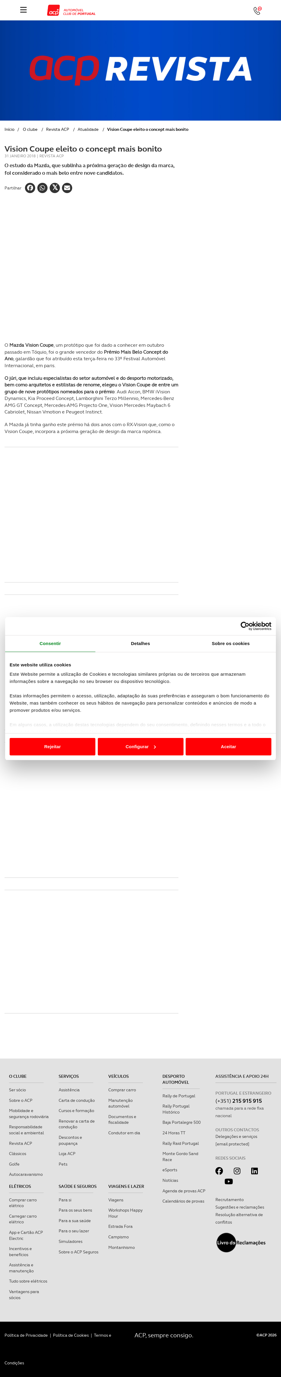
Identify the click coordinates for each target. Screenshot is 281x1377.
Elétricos (20, 1186)
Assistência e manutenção (21, 1268)
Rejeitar (52, 746)
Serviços (69, 1076)
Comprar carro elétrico (23, 1203)
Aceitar (228, 746)
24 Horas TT (173, 1133)
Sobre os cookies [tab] (231, 643)
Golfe (14, 1164)
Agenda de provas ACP (183, 1191)
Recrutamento (229, 1199)
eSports (169, 1170)
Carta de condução (77, 1100)
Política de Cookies (71, 1335)
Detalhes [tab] (140, 643)
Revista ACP (57, 129)
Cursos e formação (76, 1110)
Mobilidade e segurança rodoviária (29, 1113)
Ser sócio (17, 1090)
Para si (65, 1200)
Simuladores (70, 1241)
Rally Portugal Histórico (176, 1109)
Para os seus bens (75, 1210)
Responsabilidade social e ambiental (26, 1130)
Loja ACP (67, 1153)
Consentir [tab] (50, 643)
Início (9, 129)
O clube (30, 129)
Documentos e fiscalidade (122, 1119)
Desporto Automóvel (175, 1079)
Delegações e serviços (236, 1136)
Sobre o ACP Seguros (78, 1252)
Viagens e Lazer (126, 1186)
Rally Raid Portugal (180, 1143)
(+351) (238, 1100)
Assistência (69, 1090)
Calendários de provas (183, 1201)
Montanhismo (121, 1247)
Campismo (118, 1237)
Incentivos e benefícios (20, 1251)
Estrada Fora (120, 1226)
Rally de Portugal (178, 1096)
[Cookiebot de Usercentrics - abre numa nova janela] (245, 626)
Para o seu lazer (74, 1231)
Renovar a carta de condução (77, 1124)
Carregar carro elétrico (23, 1219)
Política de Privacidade (26, 1335)
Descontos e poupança (70, 1140)
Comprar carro (122, 1090)
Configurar (140, 746)
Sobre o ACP (20, 1100)
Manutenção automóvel (120, 1103)
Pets (63, 1164)
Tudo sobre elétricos (28, 1281)
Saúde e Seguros (78, 1186)
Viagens (115, 1200)
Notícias (170, 1180)
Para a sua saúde (75, 1220)
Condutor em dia (124, 1133)
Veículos (118, 1076)
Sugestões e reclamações (239, 1207)
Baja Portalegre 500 (181, 1122)
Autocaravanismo (26, 1174)
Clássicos (17, 1153)
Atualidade (88, 129)
